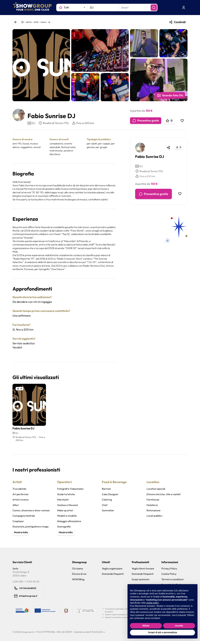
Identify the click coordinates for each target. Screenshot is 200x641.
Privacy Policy (169, 568)
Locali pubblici (154, 515)
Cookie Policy (168, 573)
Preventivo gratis (145, 120)
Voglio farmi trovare (143, 568)
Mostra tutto (21, 532)
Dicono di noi (79, 573)
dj (49, 22)
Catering (107, 499)
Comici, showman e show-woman (31, 510)
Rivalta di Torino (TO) (53, 123)
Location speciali (156, 488)
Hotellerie (152, 505)
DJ (139, 166)
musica (43, 22)
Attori (15, 505)
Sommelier (108, 510)
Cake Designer (110, 494)
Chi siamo (77, 568)
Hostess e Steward (67, 505)
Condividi (177, 22)
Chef (104, 505)
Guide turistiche (66, 494)
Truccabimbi (19, 488)
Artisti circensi (20, 499)
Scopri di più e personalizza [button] (162, 632)
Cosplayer (18, 521)
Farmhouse (153, 499)
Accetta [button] (179, 625)
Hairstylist (63, 499)
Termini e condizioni (172, 579)
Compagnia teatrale (23, 515)
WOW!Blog (78, 579)
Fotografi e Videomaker (70, 488)
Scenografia (64, 526)
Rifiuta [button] (145, 625)
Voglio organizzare (112, 568)
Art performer (20, 494)
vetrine (29, 22)
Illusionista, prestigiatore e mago (30, 526)
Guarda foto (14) (170, 95)
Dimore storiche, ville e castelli (164, 494)
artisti (36, 22)
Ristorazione (153, 510)
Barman (106, 488)
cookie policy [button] (152, 603)
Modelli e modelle (67, 515)
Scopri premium (140, 579)
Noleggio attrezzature (69, 521)
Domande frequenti (113, 573)
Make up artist (65, 510)
